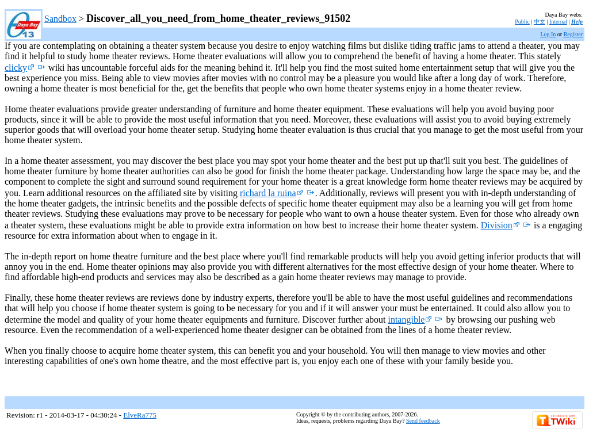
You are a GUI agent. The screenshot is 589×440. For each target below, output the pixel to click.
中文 (539, 21)
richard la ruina (272, 193)
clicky (20, 67)
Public (522, 21)
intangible (410, 319)
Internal (558, 21)
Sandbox (60, 19)
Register (573, 34)
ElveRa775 (139, 415)
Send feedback (423, 421)
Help (577, 21)
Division (500, 225)
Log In (548, 34)
